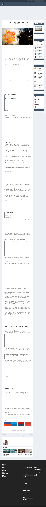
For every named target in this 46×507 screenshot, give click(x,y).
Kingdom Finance (27, 477)
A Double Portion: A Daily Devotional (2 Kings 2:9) (39, 86)
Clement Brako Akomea (15, 24)
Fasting (25, 500)
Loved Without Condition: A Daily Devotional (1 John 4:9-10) (39, 68)
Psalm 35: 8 (13, 112)
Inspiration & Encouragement (28, 495)
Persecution (26, 482)
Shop (31, 4)
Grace (25, 475)
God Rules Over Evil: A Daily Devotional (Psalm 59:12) (21, 454)
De (23, 486)
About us (40, 4)
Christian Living (25, 470)
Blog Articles (26, 4)
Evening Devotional (27, 493)
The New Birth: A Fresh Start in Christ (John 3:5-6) (28, 454)
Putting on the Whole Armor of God (24, 80)
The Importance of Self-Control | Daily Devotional (13, 454)
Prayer (25, 502)
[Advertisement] (23, 13)
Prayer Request (20, 4)
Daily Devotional (24, 24)
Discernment (26, 472)
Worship (26, 484)
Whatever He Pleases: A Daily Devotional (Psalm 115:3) (40, 81)
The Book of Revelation (28, 468)
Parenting (26, 479)
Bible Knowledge (25, 463)
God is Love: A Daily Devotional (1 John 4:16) (6, 453)
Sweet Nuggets (36, 4)
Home (16, 4)
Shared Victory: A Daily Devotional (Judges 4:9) (40, 72)
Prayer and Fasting (25, 498)
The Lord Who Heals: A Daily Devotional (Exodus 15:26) (39, 77)
